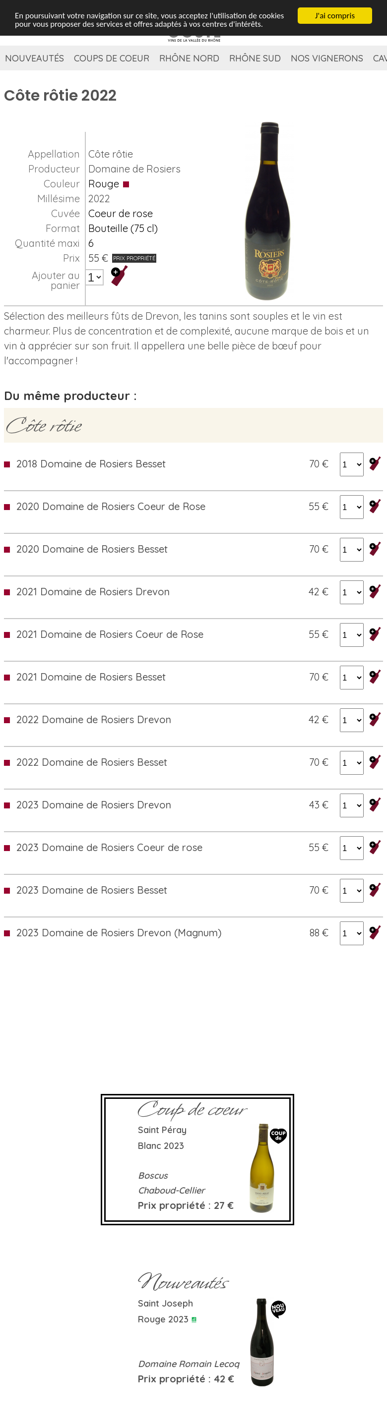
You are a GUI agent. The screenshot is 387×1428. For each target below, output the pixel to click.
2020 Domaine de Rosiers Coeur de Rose (110, 506)
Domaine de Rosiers (134, 169)
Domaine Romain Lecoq (188, 1364)
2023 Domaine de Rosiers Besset (91, 890)
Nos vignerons (327, 58)
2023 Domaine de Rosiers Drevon (93, 805)
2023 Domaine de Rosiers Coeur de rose (109, 847)
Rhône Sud (255, 58)
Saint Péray (162, 1130)
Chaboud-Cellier (171, 1190)
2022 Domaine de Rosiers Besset (91, 762)
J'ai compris (335, 15)
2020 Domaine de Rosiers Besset (92, 549)
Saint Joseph (165, 1303)
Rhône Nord (189, 58)
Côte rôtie (110, 154)
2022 (99, 198)
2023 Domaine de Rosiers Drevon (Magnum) (119, 932)
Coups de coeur (111, 58)
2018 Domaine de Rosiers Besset (91, 463)
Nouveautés (34, 58)
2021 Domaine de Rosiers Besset (91, 677)
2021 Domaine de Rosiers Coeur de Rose (109, 634)
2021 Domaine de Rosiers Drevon (93, 591)
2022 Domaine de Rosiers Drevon (93, 719)
